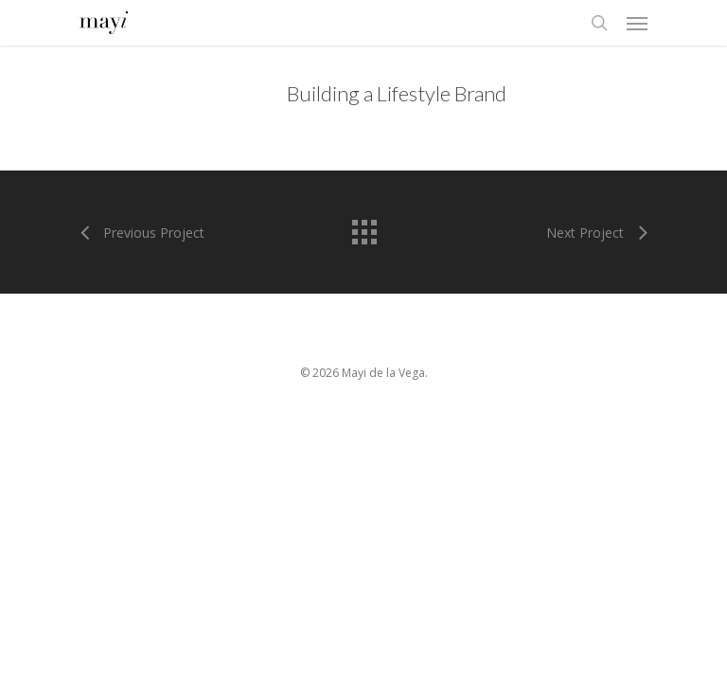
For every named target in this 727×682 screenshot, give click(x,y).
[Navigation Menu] (637, 22)
